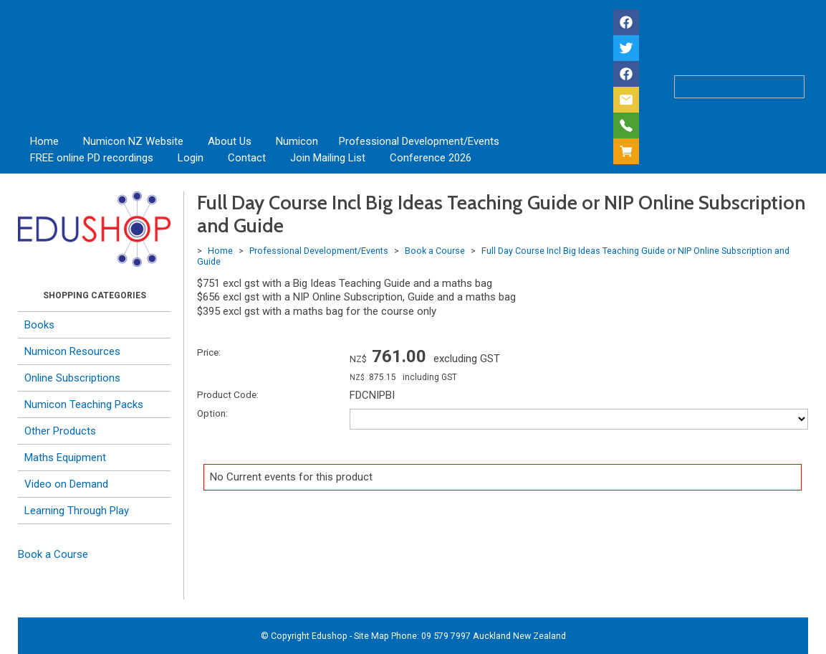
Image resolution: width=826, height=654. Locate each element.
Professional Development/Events (419, 141)
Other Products (60, 431)
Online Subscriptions (72, 377)
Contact (247, 157)
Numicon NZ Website (133, 141)
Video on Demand (66, 484)
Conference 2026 (430, 157)
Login (190, 157)
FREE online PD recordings (91, 157)
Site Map (371, 635)
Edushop (329, 635)
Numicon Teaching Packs (83, 404)
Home (44, 141)
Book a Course (53, 554)
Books (39, 324)
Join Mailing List (327, 157)
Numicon (297, 141)
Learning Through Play (76, 510)
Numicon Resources (72, 351)
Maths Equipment (65, 457)
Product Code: (228, 394)
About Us (229, 141)
